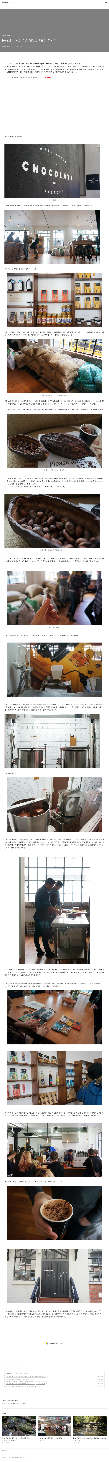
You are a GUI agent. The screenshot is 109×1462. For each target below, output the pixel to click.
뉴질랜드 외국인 (7, 3)
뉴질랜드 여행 (9, 1373)
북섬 (15, 1373)
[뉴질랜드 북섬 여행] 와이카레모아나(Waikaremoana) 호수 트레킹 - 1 (25, 1384)
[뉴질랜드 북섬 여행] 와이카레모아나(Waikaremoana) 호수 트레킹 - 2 (25, 1381)
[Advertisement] (54, 1344)
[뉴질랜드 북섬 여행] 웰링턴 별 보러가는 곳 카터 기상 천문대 (23, 1386)
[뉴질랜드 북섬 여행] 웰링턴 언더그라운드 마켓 (19, 1379)
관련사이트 (5, 1450)
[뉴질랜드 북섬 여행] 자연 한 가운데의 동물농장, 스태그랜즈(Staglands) (26, 1377)
